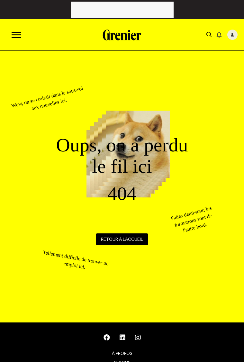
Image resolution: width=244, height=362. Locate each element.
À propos (122, 353)
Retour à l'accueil (122, 239)
